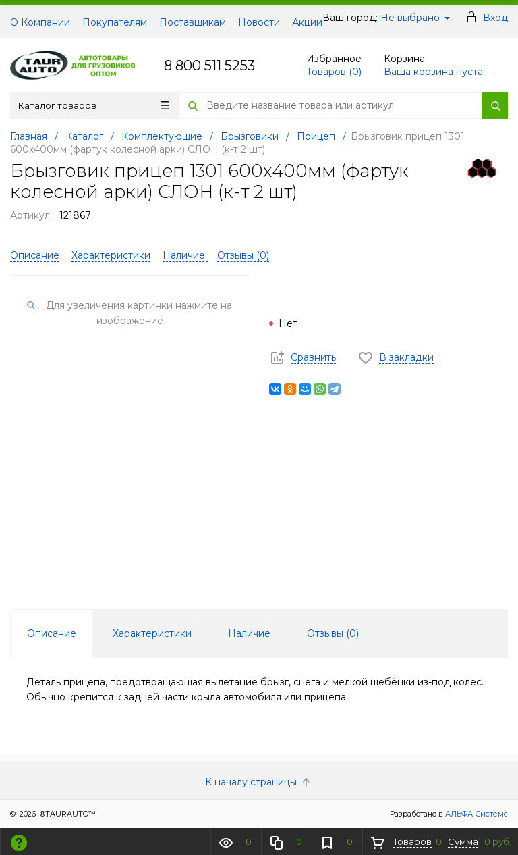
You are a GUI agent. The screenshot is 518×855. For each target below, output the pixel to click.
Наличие (185, 255)
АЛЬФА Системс (475, 814)
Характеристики (110, 255)
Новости (259, 22)
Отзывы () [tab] (333, 633)
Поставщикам (192, 22)
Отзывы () (243, 255)
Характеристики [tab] (152, 633)
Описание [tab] (51, 633)
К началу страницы (259, 782)
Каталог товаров (93, 105)
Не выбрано (415, 17)
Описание (34, 255)
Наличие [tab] (249, 633)
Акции (307, 22)
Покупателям (114, 22)
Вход (495, 17)
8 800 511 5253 (209, 65)
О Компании (40, 22)
